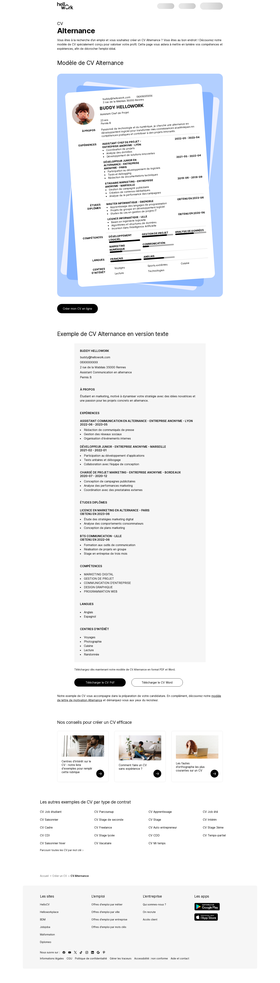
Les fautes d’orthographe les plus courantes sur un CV (190, 766)
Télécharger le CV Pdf (100, 682)
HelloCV (44, 904)
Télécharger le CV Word (157, 682)
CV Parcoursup (104, 812)
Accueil (44, 875)
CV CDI (45, 835)
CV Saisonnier (49, 819)
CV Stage (155, 819)
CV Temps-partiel (214, 835)
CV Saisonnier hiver (52, 843)
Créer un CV (59, 875)
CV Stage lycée (104, 835)
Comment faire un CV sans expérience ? (133, 766)
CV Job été (210, 812)
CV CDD (154, 835)
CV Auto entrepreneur (163, 827)
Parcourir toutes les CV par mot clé (62, 850)
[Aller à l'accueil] (65, 5)
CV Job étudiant (51, 812)
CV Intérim (210, 819)
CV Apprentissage (160, 812)
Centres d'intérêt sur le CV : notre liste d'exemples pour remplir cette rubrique (77, 767)
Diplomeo (45, 941)
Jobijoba (45, 926)
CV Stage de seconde (108, 819)
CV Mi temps (157, 843)
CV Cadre (46, 827)
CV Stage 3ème (213, 827)
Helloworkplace (49, 911)
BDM (43, 919)
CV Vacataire (102, 843)
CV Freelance (103, 827)
